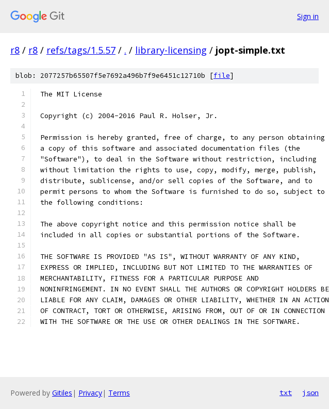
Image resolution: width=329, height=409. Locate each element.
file (221, 75)
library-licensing (171, 50)
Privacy (90, 393)
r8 (15, 50)
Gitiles (62, 393)
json (310, 392)
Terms (119, 393)
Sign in (308, 16)
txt (285, 392)
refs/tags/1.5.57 (81, 50)
